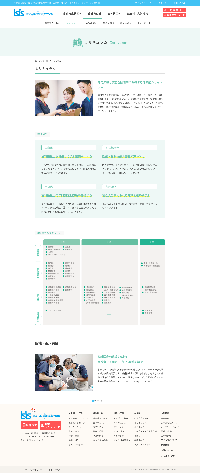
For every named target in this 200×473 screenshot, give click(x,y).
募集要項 (165, 418)
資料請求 (176, 10)
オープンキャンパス (170, 427)
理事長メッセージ (77, 423)
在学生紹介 (91, 23)
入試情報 (143, 13)
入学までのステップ (170, 423)
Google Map (36, 440)
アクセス (163, 3)
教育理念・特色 (52, 23)
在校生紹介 (74, 431)
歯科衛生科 (94, 13)
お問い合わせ (180, 3)
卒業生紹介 (125, 23)
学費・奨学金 (167, 431)
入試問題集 (166, 436)
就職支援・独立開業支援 (145, 431)
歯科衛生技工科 (72, 13)
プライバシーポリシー (32, 470)
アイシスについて (143, 3)
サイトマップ (54, 470)
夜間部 (137, 436)
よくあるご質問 (168, 455)
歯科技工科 (114, 13)
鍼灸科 (131, 13)
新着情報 (165, 445)
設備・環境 (108, 23)
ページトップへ (100, 401)
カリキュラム (75, 427)
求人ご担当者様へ (146, 23)
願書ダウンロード (176, 15)
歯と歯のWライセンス (79, 418)
